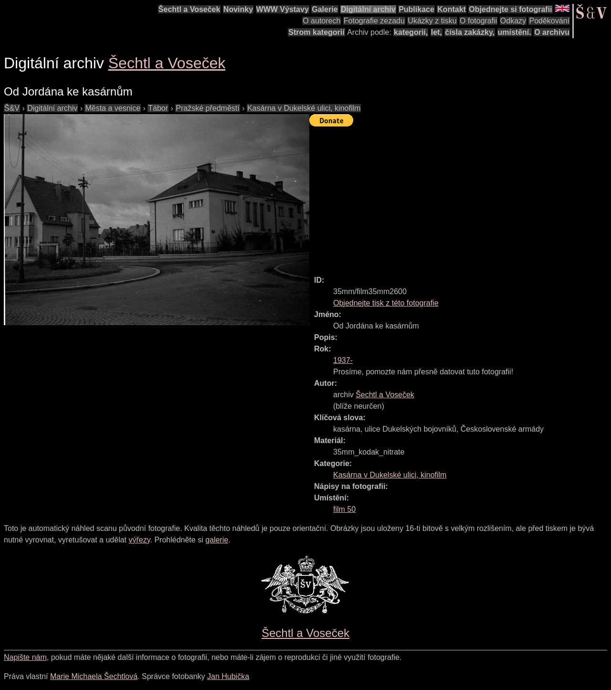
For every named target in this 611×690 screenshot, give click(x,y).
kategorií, (411, 32)
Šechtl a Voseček (189, 9)
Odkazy (513, 21)
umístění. (514, 32)
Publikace (416, 9)
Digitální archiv (368, 9)
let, (436, 32)
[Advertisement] (460, 197)
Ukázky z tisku (432, 21)
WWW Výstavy (282, 9)
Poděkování (549, 21)
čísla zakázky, (470, 32)
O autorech (321, 21)
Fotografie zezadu (374, 21)
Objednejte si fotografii (510, 9)
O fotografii (478, 21)
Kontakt (451, 9)
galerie (216, 540)
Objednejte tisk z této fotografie (386, 303)
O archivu (551, 32)
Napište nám (25, 657)
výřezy (139, 540)
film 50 (344, 509)
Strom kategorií (316, 32)
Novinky (238, 9)
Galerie (324, 9)
